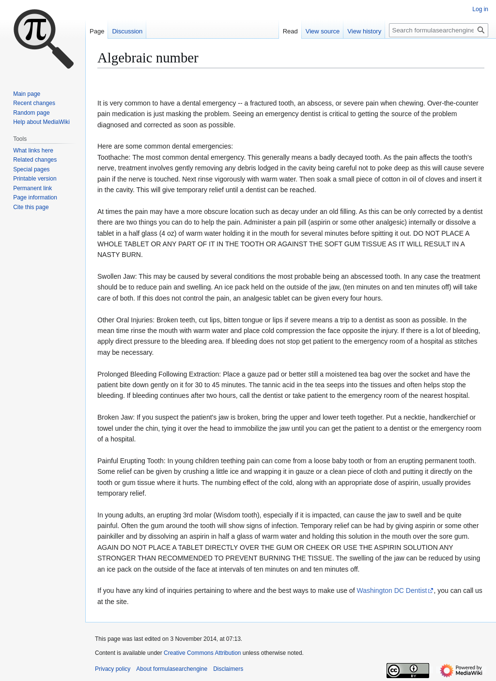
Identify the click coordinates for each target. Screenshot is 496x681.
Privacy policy (112, 669)
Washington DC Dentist (391, 590)
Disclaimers (228, 669)
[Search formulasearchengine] (438, 30)
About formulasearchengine (171, 669)
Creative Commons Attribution (202, 653)
